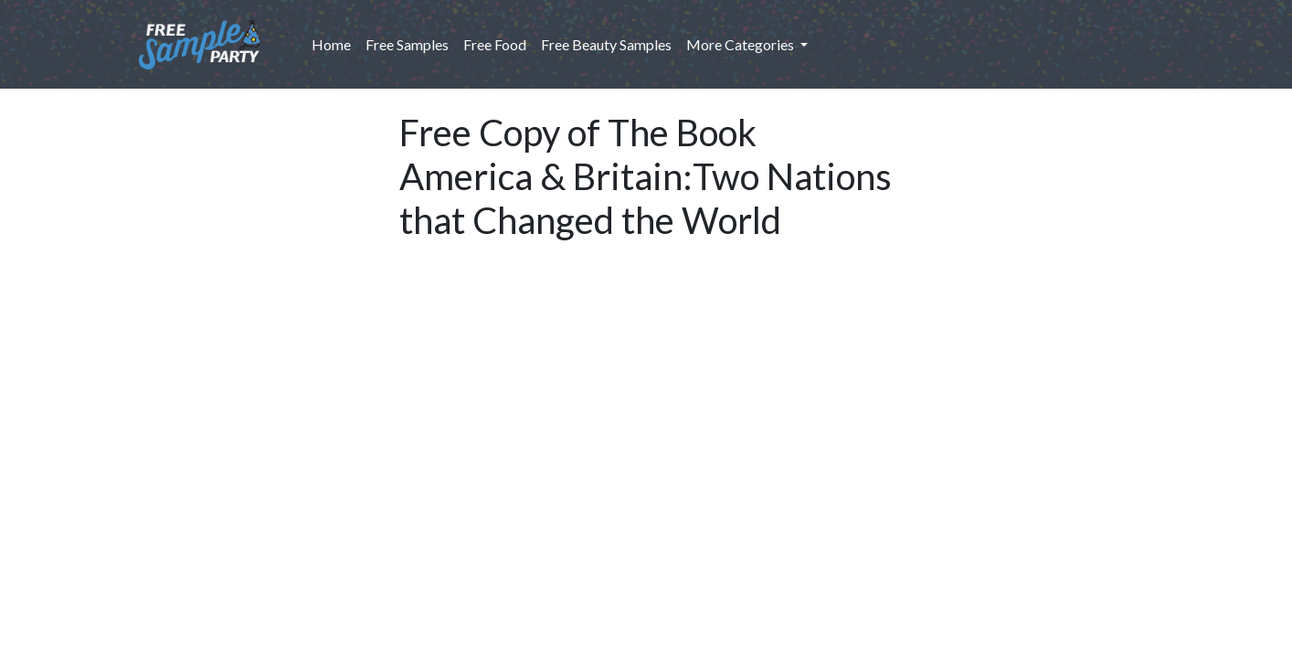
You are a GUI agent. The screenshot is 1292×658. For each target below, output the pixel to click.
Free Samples (407, 44)
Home (335, 43)
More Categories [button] (741, 44)
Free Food (494, 44)
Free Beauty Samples (606, 44)
